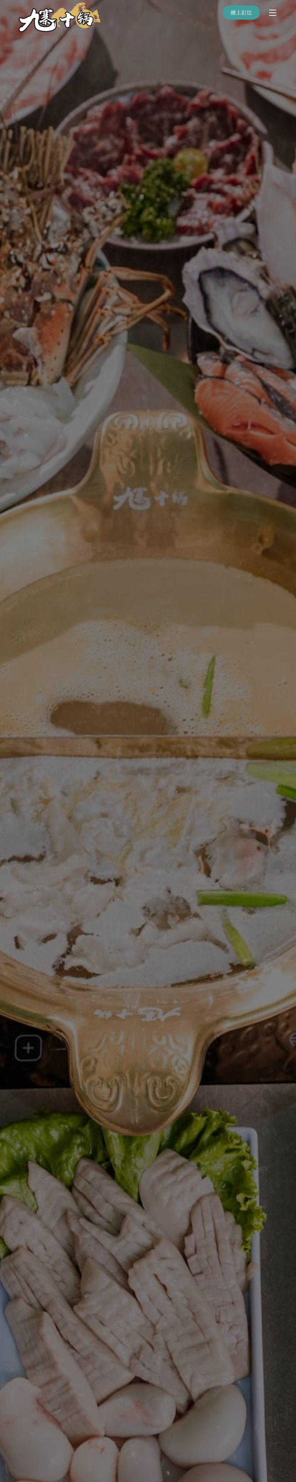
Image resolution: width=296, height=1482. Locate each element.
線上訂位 (241, 12)
